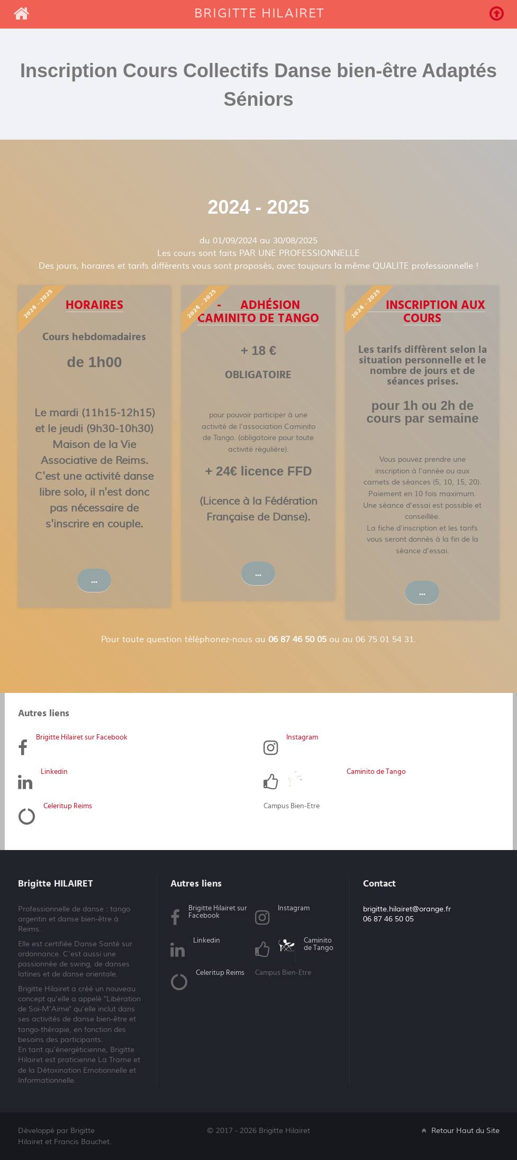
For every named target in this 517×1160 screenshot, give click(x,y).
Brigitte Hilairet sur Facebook (82, 737)
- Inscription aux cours (422, 311)
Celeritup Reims (67, 805)
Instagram (302, 737)
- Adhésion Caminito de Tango (258, 311)
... (94, 580)
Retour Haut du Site (459, 1130)
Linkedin (54, 771)
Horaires (94, 305)
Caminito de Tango (376, 771)
